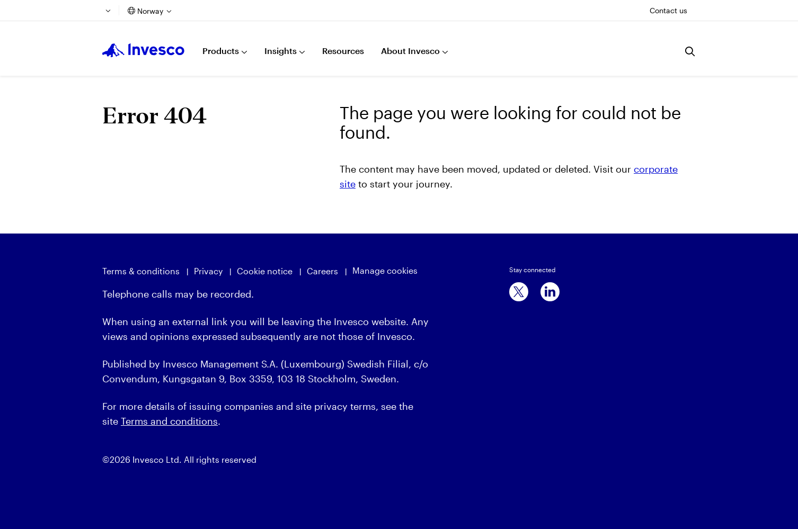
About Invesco (410, 51)
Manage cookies (385, 270)
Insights (280, 51)
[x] (518, 291)
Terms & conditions (141, 271)
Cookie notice (264, 271)
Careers (322, 271)
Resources (343, 51)
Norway (150, 10)
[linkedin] (550, 291)
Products (220, 51)
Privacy (208, 271)
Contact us (668, 10)
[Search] (690, 51)
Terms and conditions (169, 421)
